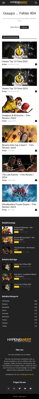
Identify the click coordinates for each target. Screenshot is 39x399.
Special (4, 85)
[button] (3, 3)
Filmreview (5, 58)
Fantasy (5, 201)
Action (4, 141)
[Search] (36, 3)
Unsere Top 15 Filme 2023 (22, 264)
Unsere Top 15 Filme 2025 (15, 61)
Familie (16, 278)
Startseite (24, 27)
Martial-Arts (6, 171)
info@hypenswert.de (27, 374)
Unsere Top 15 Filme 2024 (15, 88)
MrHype (4, 64)
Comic (4, 112)
